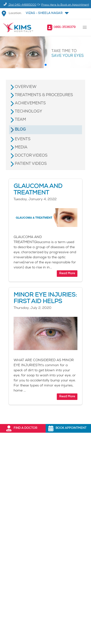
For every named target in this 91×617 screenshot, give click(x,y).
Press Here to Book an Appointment (65, 5)
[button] (46, 13)
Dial (19, 5)
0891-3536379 (64, 27)
